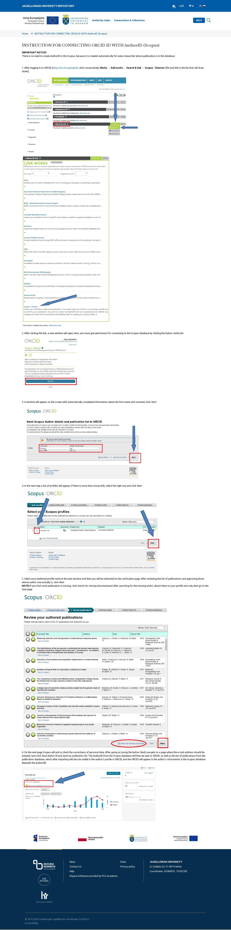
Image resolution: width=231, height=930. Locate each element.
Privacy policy (127, 866)
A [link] (179, 6)
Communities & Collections (129, 20)
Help (199, 20)
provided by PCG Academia (103, 876)
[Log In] (191, 5)
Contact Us (75, 866)
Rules (123, 861)
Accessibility (31, 923)
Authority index (101, 20)
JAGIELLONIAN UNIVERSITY (166, 861)
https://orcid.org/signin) (65, 67)
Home (25, 33)
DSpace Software (79, 876)
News (72, 861)
